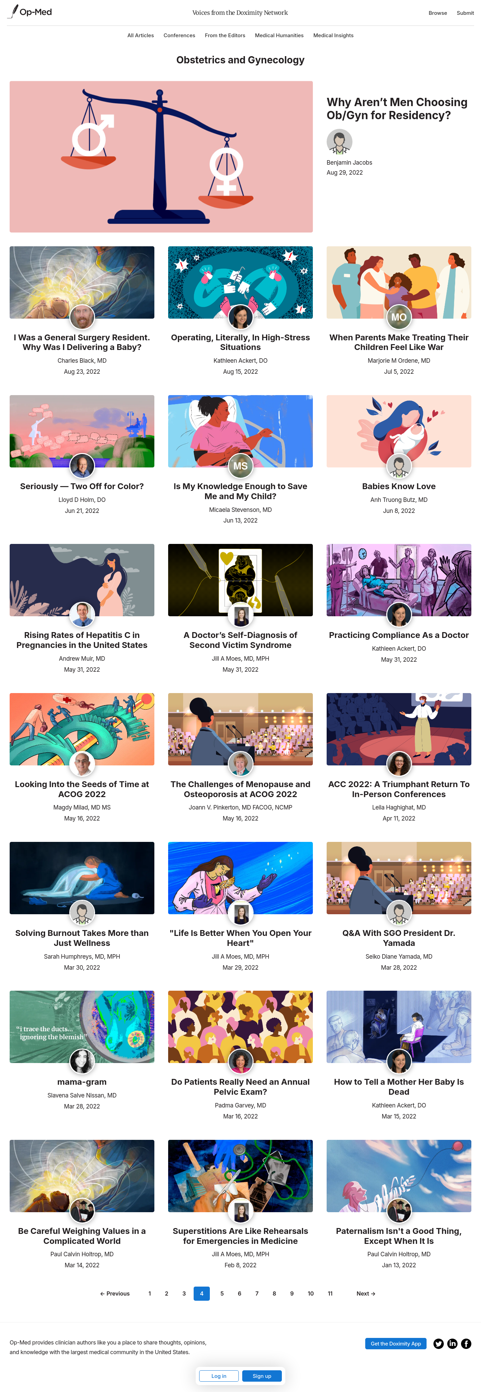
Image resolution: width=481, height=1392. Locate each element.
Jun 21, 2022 (82, 510)
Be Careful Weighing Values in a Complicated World (82, 1236)
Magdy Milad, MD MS (82, 807)
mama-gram (81, 1082)
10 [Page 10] (309, 1293)
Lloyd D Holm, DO (82, 499)
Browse (438, 13)
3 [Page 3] (185, 1293)
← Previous (116, 1293)
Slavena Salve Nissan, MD (82, 1095)
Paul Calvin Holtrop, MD (81, 1254)
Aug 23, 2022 (82, 371)
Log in (219, 1376)
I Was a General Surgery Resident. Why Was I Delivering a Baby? (82, 342)
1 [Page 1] (151, 1293)
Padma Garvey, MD (240, 1105)
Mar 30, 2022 (82, 967)
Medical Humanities (279, 35)
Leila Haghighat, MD (399, 807)
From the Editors (225, 35)
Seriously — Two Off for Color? (82, 486)
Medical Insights (333, 35)
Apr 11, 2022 (399, 818)
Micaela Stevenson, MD (240, 509)
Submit (465, 13)
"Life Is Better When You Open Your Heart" (240, 938)
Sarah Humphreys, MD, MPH (82, 956)
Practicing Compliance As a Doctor (399, 635)
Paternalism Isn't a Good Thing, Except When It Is (399, 1236)
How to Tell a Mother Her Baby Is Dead (399, 1087)
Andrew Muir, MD (82, 658)
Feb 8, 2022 (241, 1264)
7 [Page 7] (255, 1293)
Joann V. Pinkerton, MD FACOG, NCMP (241, 807)
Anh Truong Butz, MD (399, 499)
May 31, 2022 (82, 669)
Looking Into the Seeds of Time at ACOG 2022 (82, 789)
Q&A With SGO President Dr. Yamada (399, 938)
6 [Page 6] (238, 1293)
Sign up (262, 1376)
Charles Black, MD (82, 360)
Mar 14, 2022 (81, 1264)
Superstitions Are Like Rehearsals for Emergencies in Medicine (240, 1236)
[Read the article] (82, 283)
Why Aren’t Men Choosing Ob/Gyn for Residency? (397, 109)
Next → (365, 1293)
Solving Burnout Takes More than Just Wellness (82, 938)
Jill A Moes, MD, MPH (240, 658)
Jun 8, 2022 (399, 510)
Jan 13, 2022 (399, 1264)
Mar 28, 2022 (399, 967)
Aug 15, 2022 (240, 371)
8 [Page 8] (273, 1293)
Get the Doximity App (396, 1341)
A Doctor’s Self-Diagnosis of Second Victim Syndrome (241, 640)
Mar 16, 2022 (240, 1116)
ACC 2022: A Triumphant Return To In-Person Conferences (399, 789)
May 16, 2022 (82, 818)
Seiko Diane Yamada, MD (399, 956)
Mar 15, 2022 (399, 1116)
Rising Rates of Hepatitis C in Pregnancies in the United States (82, 640)
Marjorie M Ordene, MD (399, 360)
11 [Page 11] (328, 1293)
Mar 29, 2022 (240, 967)
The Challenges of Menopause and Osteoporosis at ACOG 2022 (240, 789)
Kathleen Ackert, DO (241, 360)
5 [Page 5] (221, 1293)
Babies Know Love (399, 486)
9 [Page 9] (290, 1293)
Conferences (179, 35)
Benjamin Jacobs (349, 162)
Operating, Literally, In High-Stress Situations (240, 342)
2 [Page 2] (168, 1293)
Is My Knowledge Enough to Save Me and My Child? (240, 491)
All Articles (140, 35)
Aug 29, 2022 (345, 172)
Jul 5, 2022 (399, 371)
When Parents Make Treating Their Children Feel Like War (399, 342)
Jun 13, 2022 (240, 520)
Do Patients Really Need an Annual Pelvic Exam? (240, 1087)
